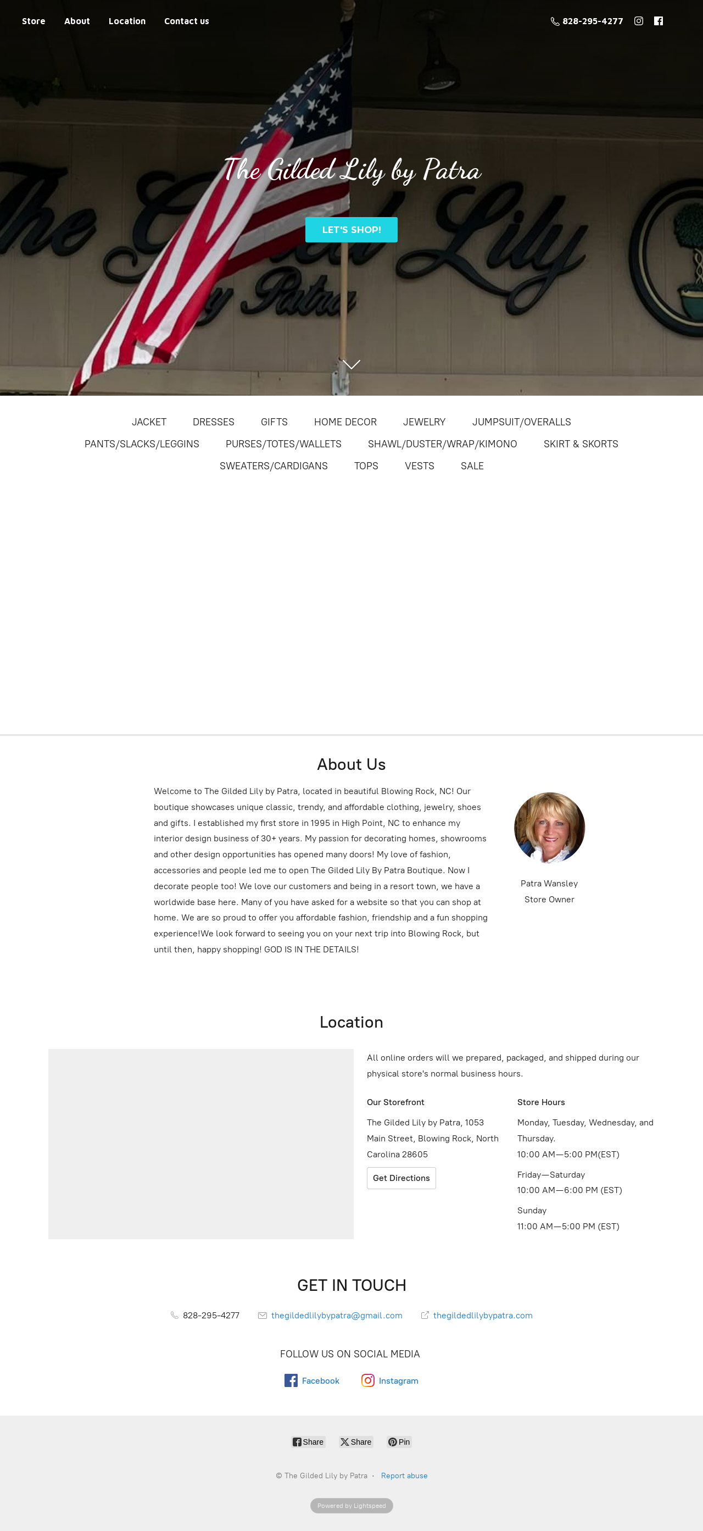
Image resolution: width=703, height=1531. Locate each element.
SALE (472, 466)
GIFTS (274, 422)
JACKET (149, 422)
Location (127, 21)
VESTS (419, 466)
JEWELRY (424, 422)
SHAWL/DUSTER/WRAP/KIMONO (442, 444)
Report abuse (404, 1475)
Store (34, 21)
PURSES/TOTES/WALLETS (284, 444)
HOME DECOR (345, 422)
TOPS (366, 466)
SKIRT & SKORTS (581, 444)
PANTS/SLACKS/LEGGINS (142, 444)
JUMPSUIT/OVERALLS (521, 422)
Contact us (186, 21)
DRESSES (214, 422)
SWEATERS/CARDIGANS (274, 466)
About (77, 21)
